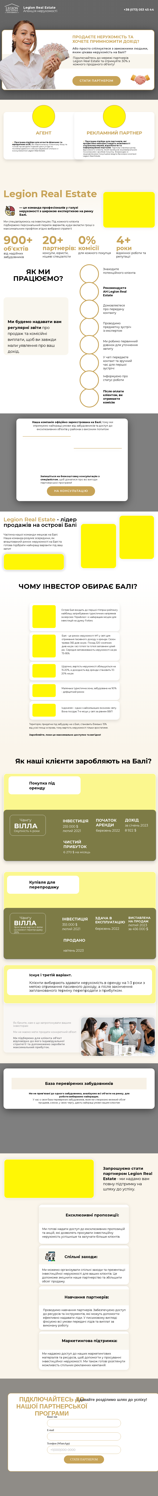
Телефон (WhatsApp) (58, 1443)
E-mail (50, 1430)
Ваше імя (52, 1416)
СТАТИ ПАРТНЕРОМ (84, 1459)
